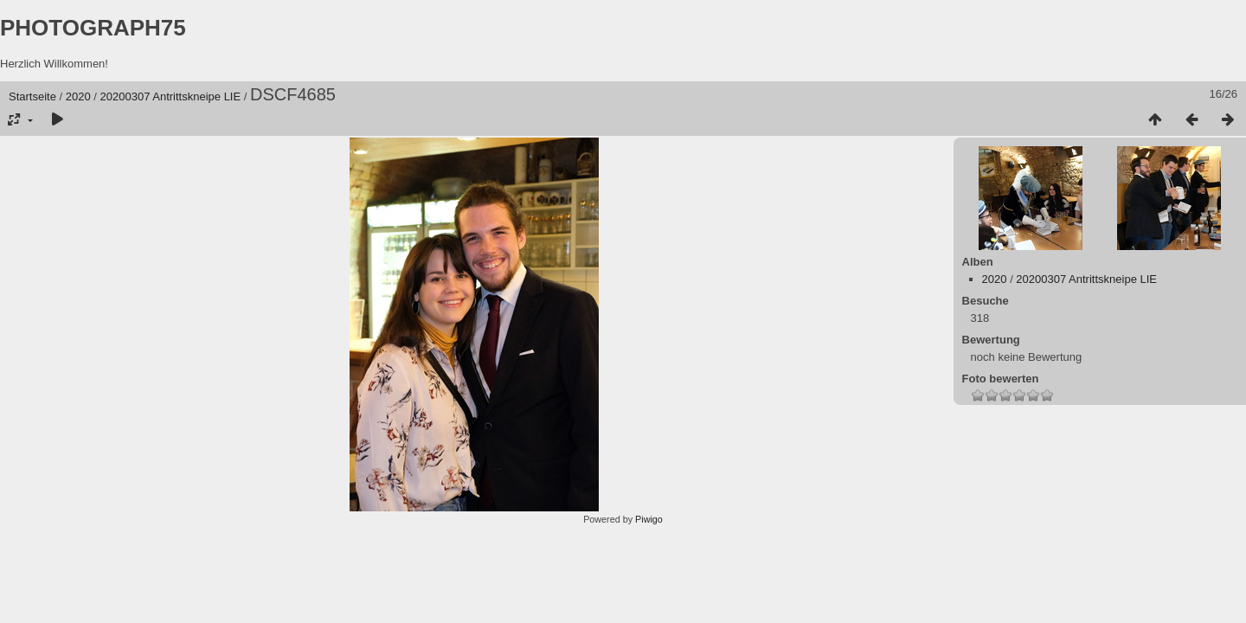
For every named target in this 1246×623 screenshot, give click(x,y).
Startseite (32, 96)
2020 (78, 96)
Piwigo (649, 519)
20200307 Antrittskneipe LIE (170, 96)
